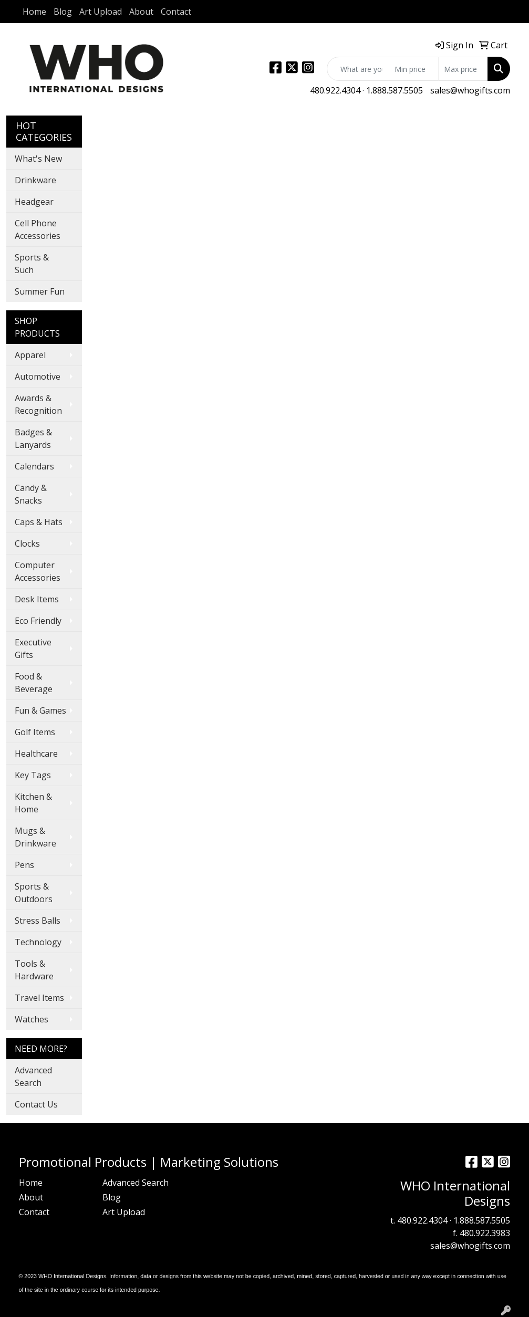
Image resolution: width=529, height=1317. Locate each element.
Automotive (37, 376)
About (141, 11)
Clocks (27, 543)
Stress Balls (37, 920)
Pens (24, 865)
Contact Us (36, 1104)
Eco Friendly (38, 620)
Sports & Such (32, 264)
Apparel (30, 355)
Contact (176, 11)
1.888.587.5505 (394, 90)
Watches (31, 1019)
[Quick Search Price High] (463, 69)
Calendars (34, 466)
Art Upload (100, 11)
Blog (63, 11)
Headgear (34, 201)
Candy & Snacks (31, 494)
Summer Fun (40, 291)
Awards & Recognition (38, 404)
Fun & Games (40, 710)
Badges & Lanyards (33, 438)
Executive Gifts (33, 648)
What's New (38, 158)
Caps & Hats (39, 522)
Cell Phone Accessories (37, 229)
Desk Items (37, 599)
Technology (38, 942)
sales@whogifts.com (470, 90)
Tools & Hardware (34, 970)
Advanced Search (33, 1076)
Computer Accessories (37, 571)
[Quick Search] (358, 69)
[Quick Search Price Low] (414, 69)
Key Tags (33, 775)
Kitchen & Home (33, 803)
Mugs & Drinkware (35, 837)
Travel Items (39, 998)
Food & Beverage (34, 683)
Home (34, 11)
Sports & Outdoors (34, 893)
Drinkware (35, 180)
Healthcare (36, 753)
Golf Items (35, 732)
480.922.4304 (335, 90)
